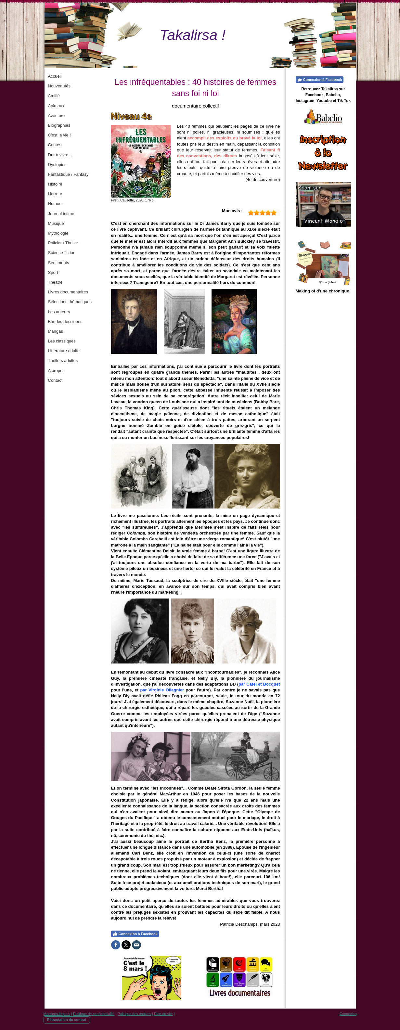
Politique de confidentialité (94, 1014)
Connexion (348, 1014)
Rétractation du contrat (66, 1020)
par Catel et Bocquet (259, 684)
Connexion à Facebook (135, 933)
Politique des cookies (134, 1014)
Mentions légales (57, 1014)
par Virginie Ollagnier (162, 690)
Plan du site (163, 1014)
